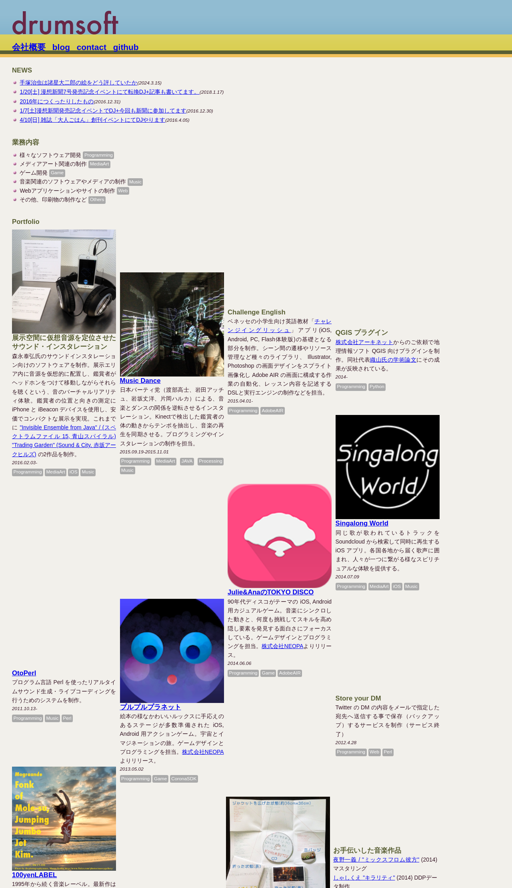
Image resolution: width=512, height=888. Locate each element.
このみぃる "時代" (418, 660)
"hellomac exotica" (418, 651)
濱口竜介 (151, 677)
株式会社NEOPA (323, 523)
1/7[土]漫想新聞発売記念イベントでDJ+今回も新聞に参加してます (103, 110)
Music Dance (160, 338)
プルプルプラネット (170, 564)
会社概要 (29, 47)
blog (61, 47)
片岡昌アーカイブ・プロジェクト (447, 824)
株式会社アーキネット (425, 243)
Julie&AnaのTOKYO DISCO (311, 469)
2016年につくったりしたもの (57, 101)
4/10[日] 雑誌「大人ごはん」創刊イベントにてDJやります (92, 120)
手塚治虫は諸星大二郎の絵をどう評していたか (78, 82)
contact (91, 47)
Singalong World (422, 424)
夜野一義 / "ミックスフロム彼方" (439, 615)
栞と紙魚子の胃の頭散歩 (177, 763)
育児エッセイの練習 (42, 763)
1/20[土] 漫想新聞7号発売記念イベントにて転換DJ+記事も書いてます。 (110, 92)
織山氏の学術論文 (454, 261)
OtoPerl (24, 504)
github (126, 47)
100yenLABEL (34, 686)
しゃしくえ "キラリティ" (427, 633)
